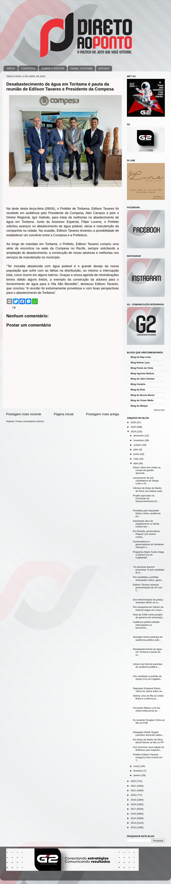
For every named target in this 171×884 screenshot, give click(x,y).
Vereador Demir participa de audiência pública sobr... (148, 638)
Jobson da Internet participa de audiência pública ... (147, 665)
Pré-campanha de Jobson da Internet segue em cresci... (148, 608)
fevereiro (138, 770)
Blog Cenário (138, 384)
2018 (134, 804)
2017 (134, 809)
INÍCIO (11, 68)
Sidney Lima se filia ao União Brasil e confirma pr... (148, 697)
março (137, 766)
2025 (134, 427)
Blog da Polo (138, 389)
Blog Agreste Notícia (142, 373)
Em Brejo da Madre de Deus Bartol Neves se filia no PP (148, 741)
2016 (134, 813)
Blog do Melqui (139, 406)
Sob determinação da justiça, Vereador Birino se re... (148, 601)
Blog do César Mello (142, 400)
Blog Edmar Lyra (140, 362)
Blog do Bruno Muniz (143, 395)
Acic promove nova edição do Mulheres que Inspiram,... (148, 748)
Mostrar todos (159, 410)
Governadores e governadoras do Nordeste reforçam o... (148, 544)
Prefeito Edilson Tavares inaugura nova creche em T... (147, 757)
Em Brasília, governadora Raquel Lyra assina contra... (146, 534)
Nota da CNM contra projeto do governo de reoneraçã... (148, 616)
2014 (134, 823)
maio (136, 458)
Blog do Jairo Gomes (143, 378)
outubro (137, 445)
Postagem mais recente (23, 414)
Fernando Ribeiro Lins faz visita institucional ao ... (146, 709)
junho (136, 454)
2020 (134, 795)
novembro (139, 440)
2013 (134, 827)
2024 (134, 431)
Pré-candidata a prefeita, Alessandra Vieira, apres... (148, 578)
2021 (134, 790)
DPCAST (104, 68)
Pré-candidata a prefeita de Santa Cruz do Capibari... (147, 677)
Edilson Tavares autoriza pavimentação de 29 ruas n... (147, 587)
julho (136, 449)
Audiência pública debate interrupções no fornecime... (146, 625)
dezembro (139, 435)
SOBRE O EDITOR (52, 68)
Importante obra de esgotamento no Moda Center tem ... (146, 524)
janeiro (137, 775)
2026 (134, 422)
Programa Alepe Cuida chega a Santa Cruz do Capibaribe (148, 555)
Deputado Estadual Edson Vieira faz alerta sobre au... (148, 689)
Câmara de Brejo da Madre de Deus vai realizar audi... (148, 489)
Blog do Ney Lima (141, 357)
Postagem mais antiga (102, 414)
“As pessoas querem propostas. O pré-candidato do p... (148, 570)
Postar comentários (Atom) (30, 421)
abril (136, 463)
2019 (134, 799)
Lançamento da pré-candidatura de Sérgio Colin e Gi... (146, 481)
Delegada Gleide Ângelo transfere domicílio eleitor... (148, 733)
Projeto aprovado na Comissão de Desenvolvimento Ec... (146, 498)
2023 (134, 781)
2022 (134, 786)
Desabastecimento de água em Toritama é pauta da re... (147, 652)
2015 (134, 818)
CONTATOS (28, 68)
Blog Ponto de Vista (142, 368)
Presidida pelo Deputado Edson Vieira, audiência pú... (147, 513)
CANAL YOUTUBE (81, 68)
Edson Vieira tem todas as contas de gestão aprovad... (147, 470)
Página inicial (63, 414)
